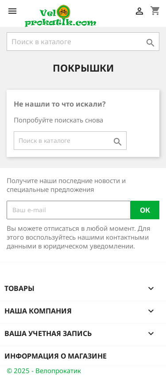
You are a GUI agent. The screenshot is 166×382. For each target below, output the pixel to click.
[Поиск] (83, 41)
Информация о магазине (55, 356)
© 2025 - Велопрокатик (44, 370)
